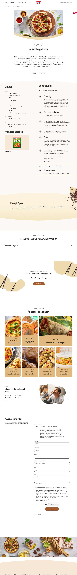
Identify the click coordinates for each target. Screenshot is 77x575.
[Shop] (31, 2)
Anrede (36, 441)
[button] (38, 42)
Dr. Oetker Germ (16, 95)
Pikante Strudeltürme (13, 362)
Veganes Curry (64, 362)
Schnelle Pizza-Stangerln (55, 331)
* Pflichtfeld (37, 514)
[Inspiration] (21, 2)
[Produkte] (13, 2)
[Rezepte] (7, 2)
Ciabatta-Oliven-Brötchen (30, 331)
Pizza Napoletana (13, 331)
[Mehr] (27, 2)
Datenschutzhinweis (59, 496)
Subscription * (38, 424)
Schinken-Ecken (47, 362)
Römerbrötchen (30, 362)
